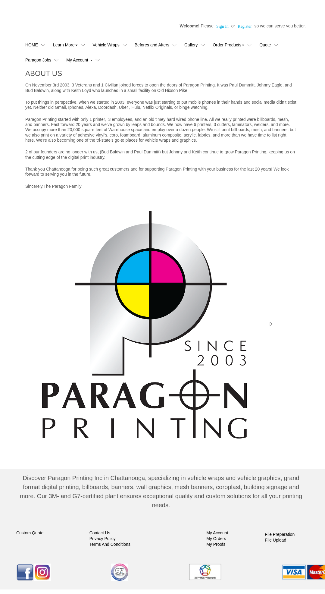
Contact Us (99, 532)
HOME (31, 44)
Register (245, 26)
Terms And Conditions (109, 544)
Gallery (191, 44)
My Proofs (215, 544)
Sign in (222, 26)
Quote (265, 44)
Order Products (228, 44)
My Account (217, 532)
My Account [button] (79, 60)
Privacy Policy (102, 538)
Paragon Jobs (38, 60)
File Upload (275, 540)
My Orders (216, 538)
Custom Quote (29, 532)
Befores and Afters (152, 44)
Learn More (65, 44)
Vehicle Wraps (106, 44)
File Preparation (280, 534)
